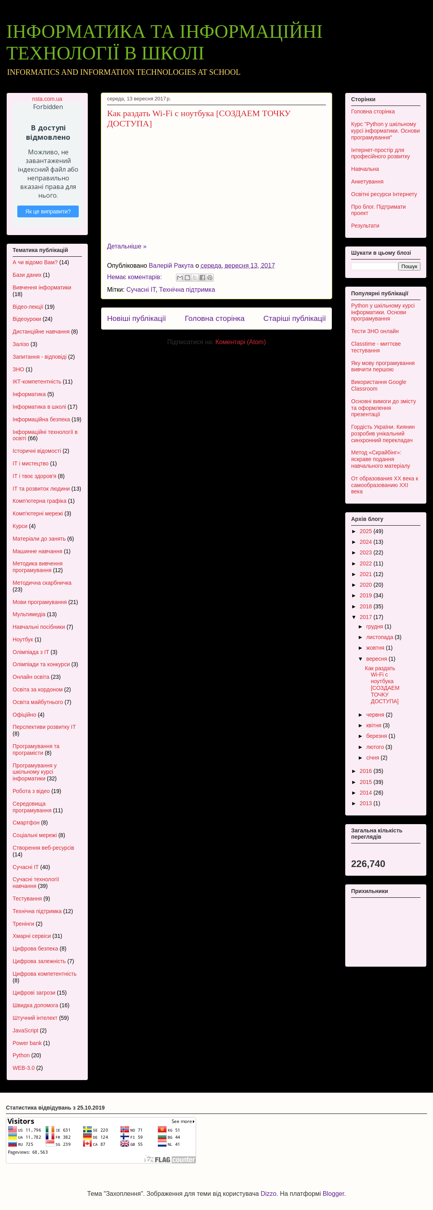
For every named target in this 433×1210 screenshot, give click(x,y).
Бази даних (27, 275)
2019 (367, 595)
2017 (367, 617)
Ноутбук (23, 639)
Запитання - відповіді (40, 357)
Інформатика (29, 394)
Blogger (333, 1193)
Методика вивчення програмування (38, 566)
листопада (380, 637)
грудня (375, 626)
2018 (367, 606)
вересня (377, 659)
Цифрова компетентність (45, 974)
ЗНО (18, 369)
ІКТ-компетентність (37, 381)
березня (377, 736)
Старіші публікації (294, 318)
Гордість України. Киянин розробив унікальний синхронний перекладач (383, 433)
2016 (367, 771)
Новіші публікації (136, 318)
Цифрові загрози (34, 992)
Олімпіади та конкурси (41, 664)
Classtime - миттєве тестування (376, 347)
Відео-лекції (28, 307)
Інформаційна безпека (41, 419)
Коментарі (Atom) (240, 342)
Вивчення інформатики (42, 287)
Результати (365, 225)
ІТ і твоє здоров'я (34, 476)
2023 (367, 552)
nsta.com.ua (47, 99)
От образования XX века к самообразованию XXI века (384, 485)
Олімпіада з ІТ (31, 652)
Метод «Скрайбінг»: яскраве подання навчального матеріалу (380, 459)
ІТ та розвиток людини (41, 488)
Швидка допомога (35, 1005)
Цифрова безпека (35, 948)
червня (376, 715)
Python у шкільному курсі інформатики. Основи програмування (383, 312)
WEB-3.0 (24, 1068)
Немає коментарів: (135, 277)
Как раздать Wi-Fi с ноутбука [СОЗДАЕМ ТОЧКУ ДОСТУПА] (382, 684)
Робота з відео (31, 791)
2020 (367, 585)
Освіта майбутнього (38, 702)
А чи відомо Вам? (35, 262)
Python (21, 1055)
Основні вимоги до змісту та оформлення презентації (383, 408)
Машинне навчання (37, 551)
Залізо (21, 344)
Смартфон (26, 822)
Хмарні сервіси (32, 936)
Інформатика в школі (39, 407)
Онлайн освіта (31, 677)
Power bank (27, 1043)
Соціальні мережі (35, 835)
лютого (375, 747)
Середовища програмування (32, 806)
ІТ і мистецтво (30, 463)
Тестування (27, 898)
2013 (367, 803)
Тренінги (23, 924)
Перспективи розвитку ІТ (44, 727)
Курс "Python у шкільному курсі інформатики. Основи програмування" (385, 131)
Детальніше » (126, 246)
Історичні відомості (37, 451)
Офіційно (24, 715)
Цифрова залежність (39, 961)
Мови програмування (40, 602)
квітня (374, 725)
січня (373, 757)
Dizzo (268, 1193)
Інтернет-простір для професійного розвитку (380, 153)
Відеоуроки (27, 319)
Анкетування (367, 181)
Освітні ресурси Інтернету (384, 194)
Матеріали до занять (39, 539)
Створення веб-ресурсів (43, 848)
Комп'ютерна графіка (40, 501)
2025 (367, 531)
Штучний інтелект (35, 1018)
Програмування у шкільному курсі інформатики (35, 772)
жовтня (376, 648)
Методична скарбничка (42, 583)
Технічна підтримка (187, 289)
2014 (367, 792)
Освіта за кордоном (38, 689)
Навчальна (365, 169)
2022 (367, 563)
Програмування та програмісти (36, 749)
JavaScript (25, 1030)
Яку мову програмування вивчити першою (382, 366)
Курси (20, 526)
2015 (367, 782)
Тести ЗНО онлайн (375, 331)
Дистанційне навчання (41, 331)
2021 (367, 574)
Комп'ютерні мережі (38, 513)
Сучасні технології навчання (36, 882)
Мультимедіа (29, 614)
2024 (367, 542)
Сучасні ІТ (140, 289)
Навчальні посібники (39, 627)
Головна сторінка (214, 318)
